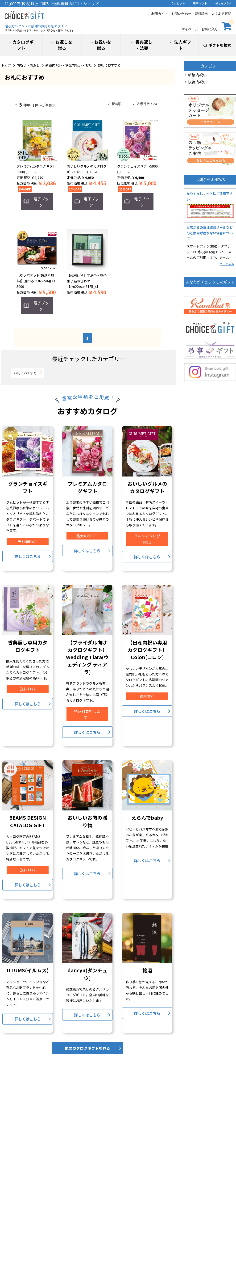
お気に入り (210, 25)
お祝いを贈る (102, 45)
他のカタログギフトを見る (87, 1048)
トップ (6, 65)
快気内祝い (197, 82)
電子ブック (41, 202)
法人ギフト (182, 45)
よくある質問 (221, 14)
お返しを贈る (63, 45)
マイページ (190, 25)
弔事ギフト (200, 3)
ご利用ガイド (158, 14)
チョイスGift (223, 3)
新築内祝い (197, 75)
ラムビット (178, 3)
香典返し (143, 45)
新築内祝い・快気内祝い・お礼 (69, 65)
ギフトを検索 (219, 45)
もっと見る (227, 264)
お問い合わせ (181, 14)
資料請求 (201, 14)
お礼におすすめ (109, 65)
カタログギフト (23, 45)
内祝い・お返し (28, 65)
